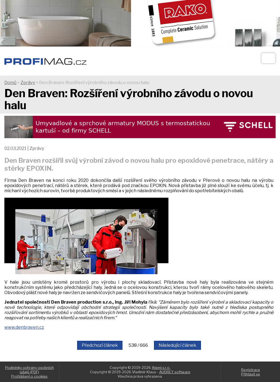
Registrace (250, 370)
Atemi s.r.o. (161, 367)
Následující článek (177, 345)
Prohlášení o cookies (29, 376)
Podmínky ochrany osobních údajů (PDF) (29, 369)
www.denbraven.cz (24, 327)
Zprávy (28, 82)
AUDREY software (174, 372)
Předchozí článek (100, 345)
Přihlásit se (250, 374)
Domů (10, 82)
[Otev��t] (268, 58)
